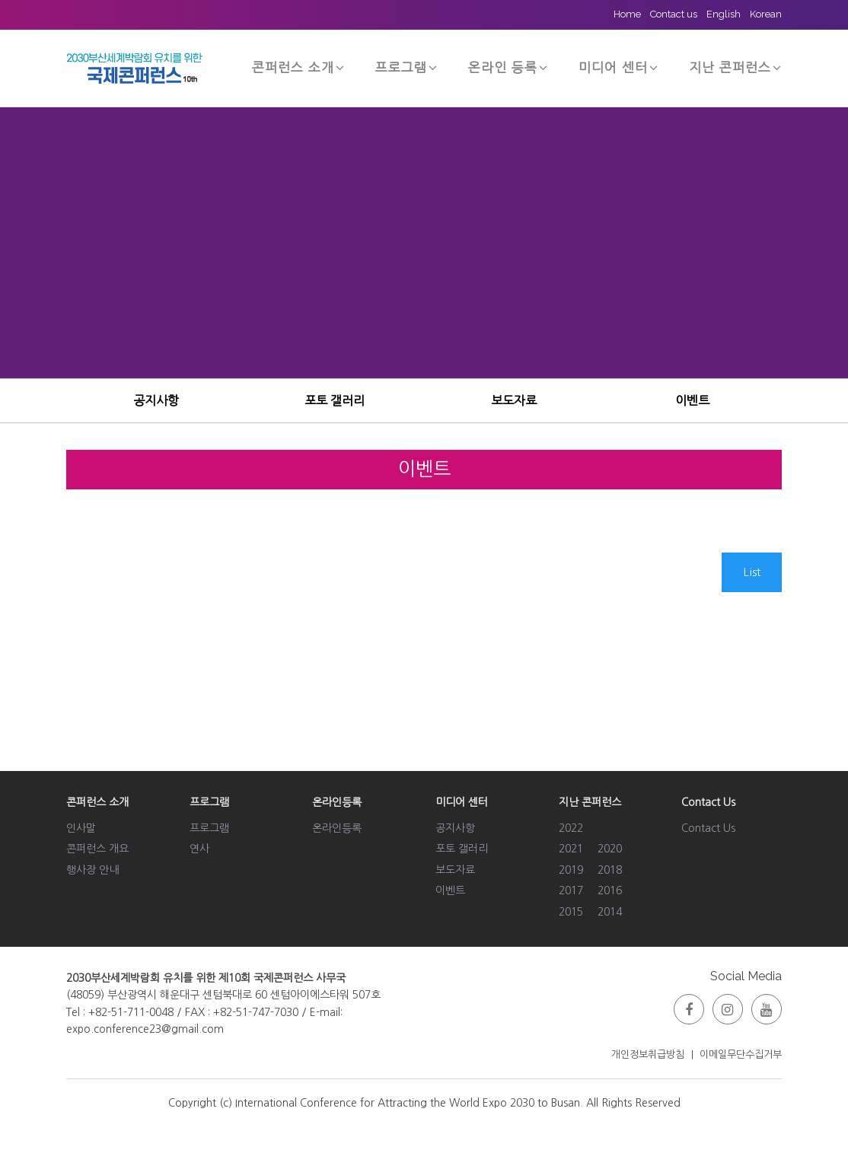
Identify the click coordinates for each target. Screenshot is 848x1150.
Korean (766, 14)
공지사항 (156, 400)
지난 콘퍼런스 (735, 67)
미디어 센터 (618, 67)
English (723, 14)
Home (627, 14)
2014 (610, 911)
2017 (571, 890)
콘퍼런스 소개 (298, 67)
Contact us (673, 14)
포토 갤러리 (334, 400)
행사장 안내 (92, 870)
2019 (571, 870)
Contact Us (708, 828)
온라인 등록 (508, 67)
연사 (199, 848)
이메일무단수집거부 (741, 1054)
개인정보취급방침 (647, 1054)
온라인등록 (337, 828)
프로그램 (406, 67)
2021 (571, 848)
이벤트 (692, 400)
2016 (610, 890)
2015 (571, 911)
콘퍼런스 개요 (97, 848)
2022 (571, 828)
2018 (610, 870)
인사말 (81, 828)
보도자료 (514, 400)
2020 (610, 848)
